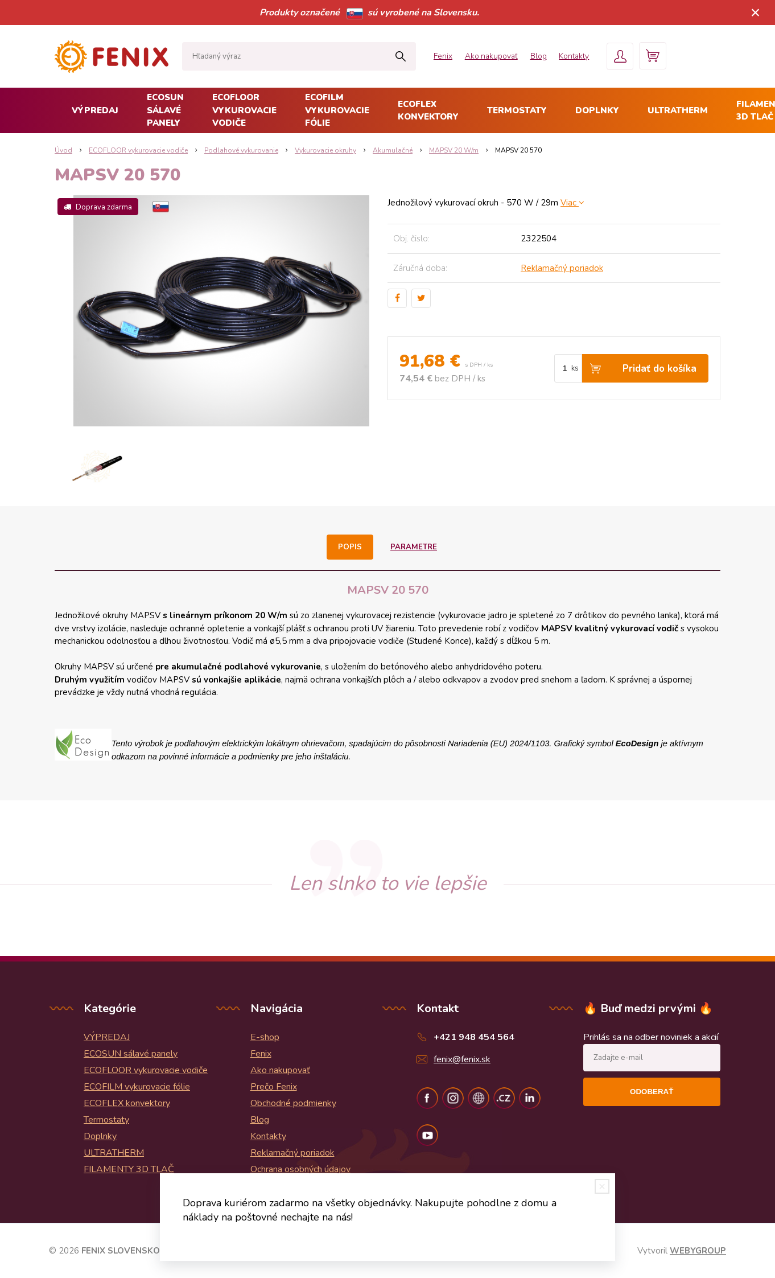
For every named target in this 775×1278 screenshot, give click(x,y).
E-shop (264, 1037)
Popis (350, 547)
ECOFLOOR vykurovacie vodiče (244, 110)
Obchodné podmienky (293, 1103)
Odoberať (651, 1091)
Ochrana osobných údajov (300, 1169)
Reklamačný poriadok (562, 268)
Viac (572, 202)
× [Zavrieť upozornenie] (756, 12)
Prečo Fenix (273, 1086)
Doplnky (597, 110)
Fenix (423, 56)
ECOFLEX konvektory (428, 110)
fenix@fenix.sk (462, 1059)
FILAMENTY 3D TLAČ (129, 1169)
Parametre (413, 547)
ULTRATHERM (678, 110)
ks (575, 368)
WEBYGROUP (698, 1250)
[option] (96, 466)
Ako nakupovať (475, 56)
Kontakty (564, 56)
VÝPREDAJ (95, 110)
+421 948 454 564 (474, 1037)
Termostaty (517, 110)
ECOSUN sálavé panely (165, 110)
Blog (525, 56)
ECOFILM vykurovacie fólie (337, 110)
